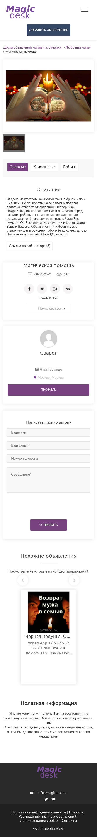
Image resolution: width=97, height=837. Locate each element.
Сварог (48, 353)
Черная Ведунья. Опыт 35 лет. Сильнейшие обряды (48, 636)
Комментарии (44, 167)
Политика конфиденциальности (39, 812)
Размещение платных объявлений (48, 816)
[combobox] (48, 308)
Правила (76, 812)
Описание (18, 167)
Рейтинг (69, 167)
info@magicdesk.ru (48, 793)
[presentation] (33, 505)
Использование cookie (39, 820)
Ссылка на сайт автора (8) (29, 246)
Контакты (69, 820)
